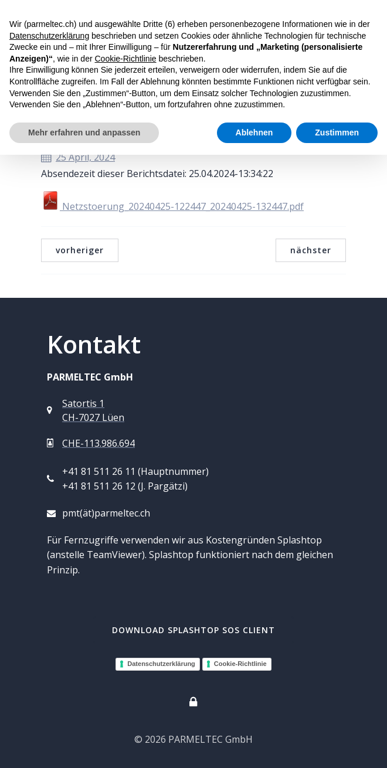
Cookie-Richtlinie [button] (125, 58)
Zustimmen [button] (337, 132)
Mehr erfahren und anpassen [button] (84, 132)
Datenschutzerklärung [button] (49, 35)
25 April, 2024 (78, 157)
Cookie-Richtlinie (240, 663)
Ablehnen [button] (254, 132)
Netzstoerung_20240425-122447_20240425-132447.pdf (172, 206)
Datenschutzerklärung (161, 663)
